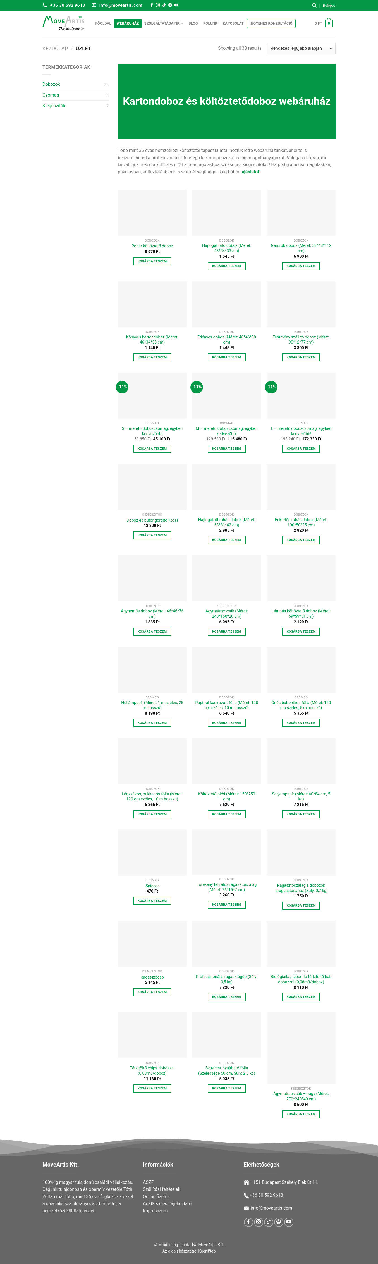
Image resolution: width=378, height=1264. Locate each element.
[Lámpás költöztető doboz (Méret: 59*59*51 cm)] (301, 578)
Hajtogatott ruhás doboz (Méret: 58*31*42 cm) (226, 522)
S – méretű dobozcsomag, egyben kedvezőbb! (152, 431)
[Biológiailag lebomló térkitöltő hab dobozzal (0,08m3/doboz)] (301, 944)
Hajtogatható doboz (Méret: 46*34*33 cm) (226, 248)
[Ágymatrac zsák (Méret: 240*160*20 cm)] (226, 578)
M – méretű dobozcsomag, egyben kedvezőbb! (227, 431)
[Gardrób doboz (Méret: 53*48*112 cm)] (301, 213)
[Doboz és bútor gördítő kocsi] (152, 487)
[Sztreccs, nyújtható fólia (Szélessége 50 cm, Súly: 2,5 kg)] (226, 1035)
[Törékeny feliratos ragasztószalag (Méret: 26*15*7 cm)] (226, 852)
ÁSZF (148, 1182)
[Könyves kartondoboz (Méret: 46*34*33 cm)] (152, 304)
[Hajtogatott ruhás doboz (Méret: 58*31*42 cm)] (226, 487)
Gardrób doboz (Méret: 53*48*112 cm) (301, 248)
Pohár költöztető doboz (152, 246)
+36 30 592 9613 (266, 1195)
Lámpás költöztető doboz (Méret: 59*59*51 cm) (301, 614)
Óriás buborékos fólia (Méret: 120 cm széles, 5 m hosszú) (301, 705)
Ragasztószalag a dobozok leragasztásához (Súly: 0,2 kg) (301, 888)
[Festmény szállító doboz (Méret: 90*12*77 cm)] (301, 304)
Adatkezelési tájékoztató (167, 1203)
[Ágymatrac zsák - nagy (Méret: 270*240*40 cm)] (301, 1048)
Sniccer (152, 886)
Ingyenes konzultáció (271, 23)
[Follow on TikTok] (164, 5)
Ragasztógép (152, 977)
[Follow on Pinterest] (170, 5)
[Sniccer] (152, 852)
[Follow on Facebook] (152, 5)
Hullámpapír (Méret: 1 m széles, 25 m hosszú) (152, 705)
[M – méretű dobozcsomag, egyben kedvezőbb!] (226, 396)
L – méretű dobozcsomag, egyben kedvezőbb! (301, 431)
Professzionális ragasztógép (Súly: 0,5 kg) (226, 979)
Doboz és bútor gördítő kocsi (152, 520)
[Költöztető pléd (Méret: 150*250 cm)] (226, 761)
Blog (193, 23)
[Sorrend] (301, 48)
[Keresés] (314, 5)
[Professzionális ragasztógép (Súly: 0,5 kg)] (226, 944)
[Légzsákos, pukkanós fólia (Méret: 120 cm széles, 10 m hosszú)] (152, 761)
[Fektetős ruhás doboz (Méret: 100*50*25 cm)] (301, 487)
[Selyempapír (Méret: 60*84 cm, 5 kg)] (301, 761)
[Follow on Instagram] (158, 5)
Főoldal (103, 23)
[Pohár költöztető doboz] (152, 213)
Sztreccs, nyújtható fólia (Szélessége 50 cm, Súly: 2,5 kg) (226, 1071)
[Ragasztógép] (152, 944)
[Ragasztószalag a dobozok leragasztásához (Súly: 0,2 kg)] (301, 852)
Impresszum (155, 1210)
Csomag (50, 95)
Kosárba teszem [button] (152, 261)
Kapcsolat (233, 23)
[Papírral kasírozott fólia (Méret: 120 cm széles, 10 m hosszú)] (226, 670)
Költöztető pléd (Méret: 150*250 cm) (226, 797)
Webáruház (128, 23)
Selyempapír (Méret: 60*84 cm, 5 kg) (301, 797)
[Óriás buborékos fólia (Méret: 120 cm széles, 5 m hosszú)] (301, 670)
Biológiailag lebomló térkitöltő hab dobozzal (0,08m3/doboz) (301, 979)
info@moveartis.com (271, 1208)
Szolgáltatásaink (163, 23)
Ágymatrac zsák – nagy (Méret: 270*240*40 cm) (301, 1096)
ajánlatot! (251, 172)
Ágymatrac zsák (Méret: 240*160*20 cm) (226, 614)
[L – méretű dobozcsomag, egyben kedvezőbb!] (301, 396)
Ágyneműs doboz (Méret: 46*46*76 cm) (152, 614)
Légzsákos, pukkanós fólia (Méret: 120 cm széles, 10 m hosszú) (152, 797)
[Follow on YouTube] (176, 5)
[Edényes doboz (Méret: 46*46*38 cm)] (226, 304)
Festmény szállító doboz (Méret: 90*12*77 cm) (300, 340)
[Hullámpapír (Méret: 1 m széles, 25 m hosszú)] (152, 670)
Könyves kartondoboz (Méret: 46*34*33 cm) (152, 340)
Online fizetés (156, 1196)
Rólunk (210, 23)
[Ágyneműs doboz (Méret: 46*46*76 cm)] (152, 578)
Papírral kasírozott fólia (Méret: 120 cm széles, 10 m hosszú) (226, 705)
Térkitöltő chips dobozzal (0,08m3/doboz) (152, 1071)
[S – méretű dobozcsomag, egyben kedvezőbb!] (152, 396)
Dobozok (51, 84)
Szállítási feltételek (161, 1189)
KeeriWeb (207, 1251)
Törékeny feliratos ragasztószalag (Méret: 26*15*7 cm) (227, 887)
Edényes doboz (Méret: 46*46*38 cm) (226, 340)
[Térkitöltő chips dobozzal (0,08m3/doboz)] (152, 1035)
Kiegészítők (53, 105)
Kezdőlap (55, 48)
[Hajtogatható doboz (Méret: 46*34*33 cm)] (226, 213)
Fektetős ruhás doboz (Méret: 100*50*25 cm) (301, 522)
